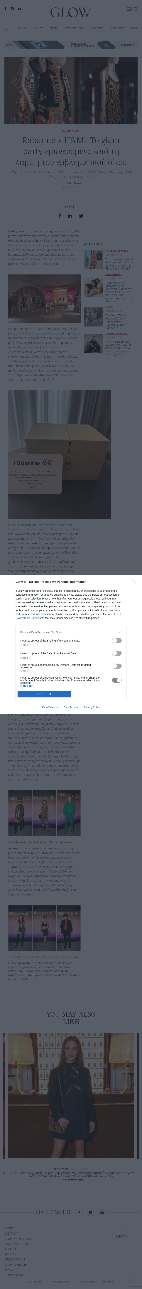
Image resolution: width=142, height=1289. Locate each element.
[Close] (134, 582)
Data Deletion (50, 707)
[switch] (117, 640)
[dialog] (71, 644)
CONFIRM (44, 694)
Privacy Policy (92, 707)
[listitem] (71, 632)
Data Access (71, 707)
